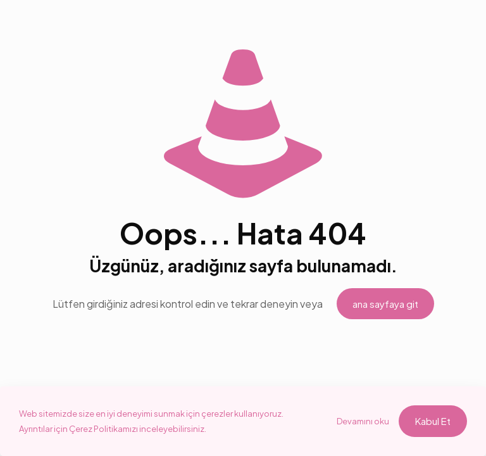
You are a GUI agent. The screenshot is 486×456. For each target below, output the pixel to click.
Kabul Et (433, 421)
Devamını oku (363, 421)
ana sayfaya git (385, 304)
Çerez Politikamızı (104, 429)
